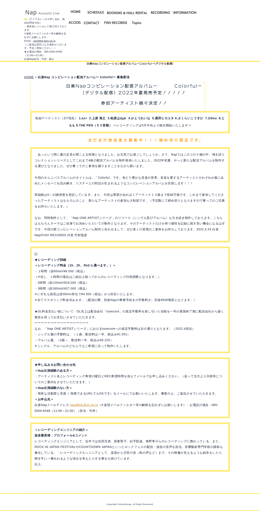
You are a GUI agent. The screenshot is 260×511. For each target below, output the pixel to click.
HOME (29, 77)
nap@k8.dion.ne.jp (44, 41)
